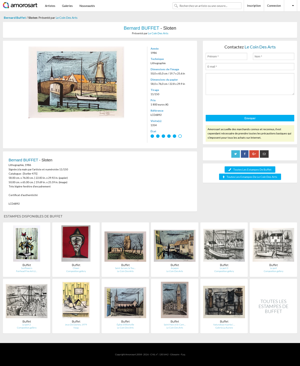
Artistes (50, 5)
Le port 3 (224, 268)
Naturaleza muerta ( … (224, 324)
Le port (273, 268)
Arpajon (175, 268)
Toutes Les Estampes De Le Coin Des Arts (250, 176)
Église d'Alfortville (125, 324)
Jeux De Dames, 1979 (76, 324)
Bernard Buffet (15, 17)
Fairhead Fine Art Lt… (26, 271)
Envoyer (250, 118)
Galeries (67, 5)
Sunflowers (26, 268)
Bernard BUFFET (141, 28)
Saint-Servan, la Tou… (125, 268)
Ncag (75, 327)
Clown (76, 268)
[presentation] (235, 105)
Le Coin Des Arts (66, 17)
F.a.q (183, 354)
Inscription (254, 5)
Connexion (274, 5)
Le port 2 (26, 324)
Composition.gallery (76, 271)
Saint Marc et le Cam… (175, 324)
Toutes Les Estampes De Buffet (249, 169)
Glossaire (174, 354)
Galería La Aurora (224, 327)
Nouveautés (87, 5)
